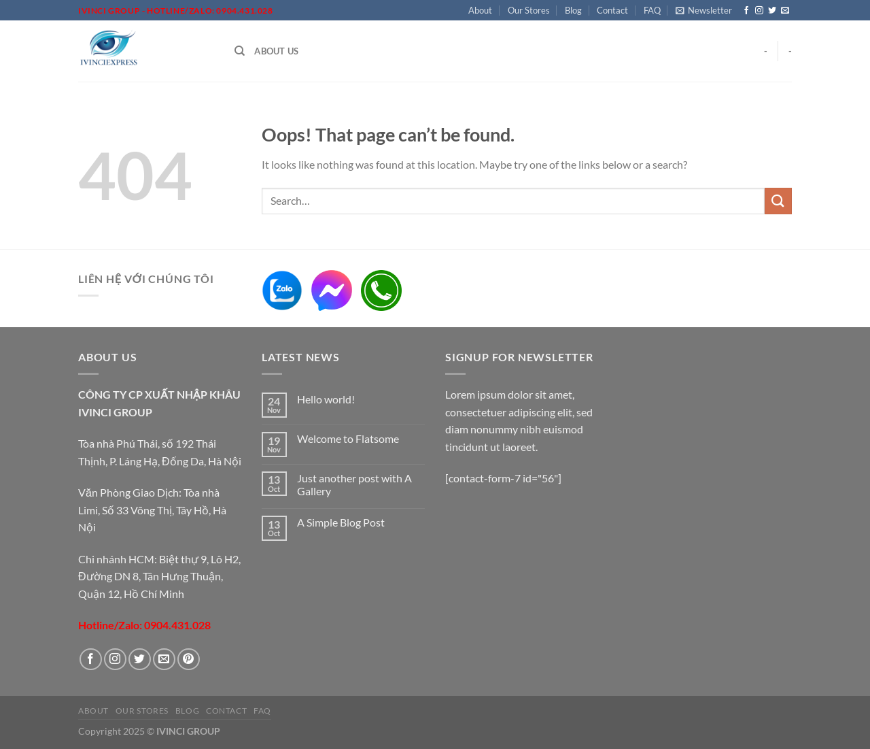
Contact (612, 10)
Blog (573, 10)
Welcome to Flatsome (348, 438)
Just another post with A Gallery (354, 484)
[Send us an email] (785, 11)
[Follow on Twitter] (772, 11)
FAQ (652, 10)
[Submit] (778, 201)
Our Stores (529, 10)
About (480, 10)
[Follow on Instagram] (759, 11)
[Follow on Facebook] (746, 11)
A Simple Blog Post (341, 522)
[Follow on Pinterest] (188, 659)
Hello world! (326, 399)
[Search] (239, 51)
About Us (276, 51)
